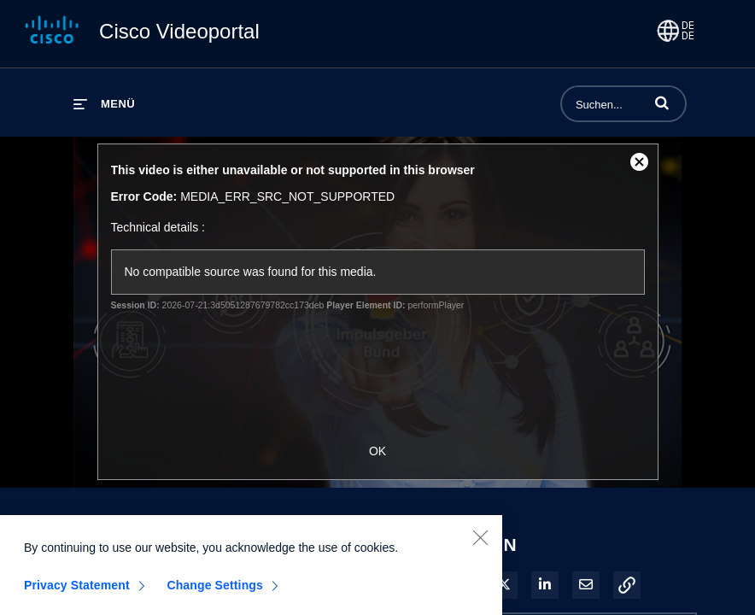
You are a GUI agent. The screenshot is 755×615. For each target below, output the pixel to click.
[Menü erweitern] (104, 104)
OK (377, 451)
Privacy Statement (77, 593)
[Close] (480, 545)
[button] (662, 102)
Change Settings (215, 593)
